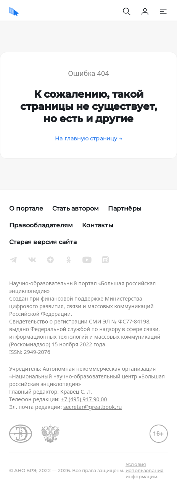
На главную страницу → (88, 138)
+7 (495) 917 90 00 (84, 399)
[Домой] (14, 11)
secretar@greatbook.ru (92, 406)
